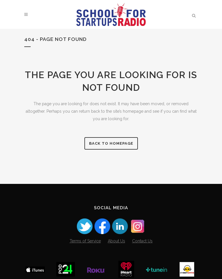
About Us (116, 241)
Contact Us (142, 241)
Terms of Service (85, 241)
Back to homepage (111, 143)
